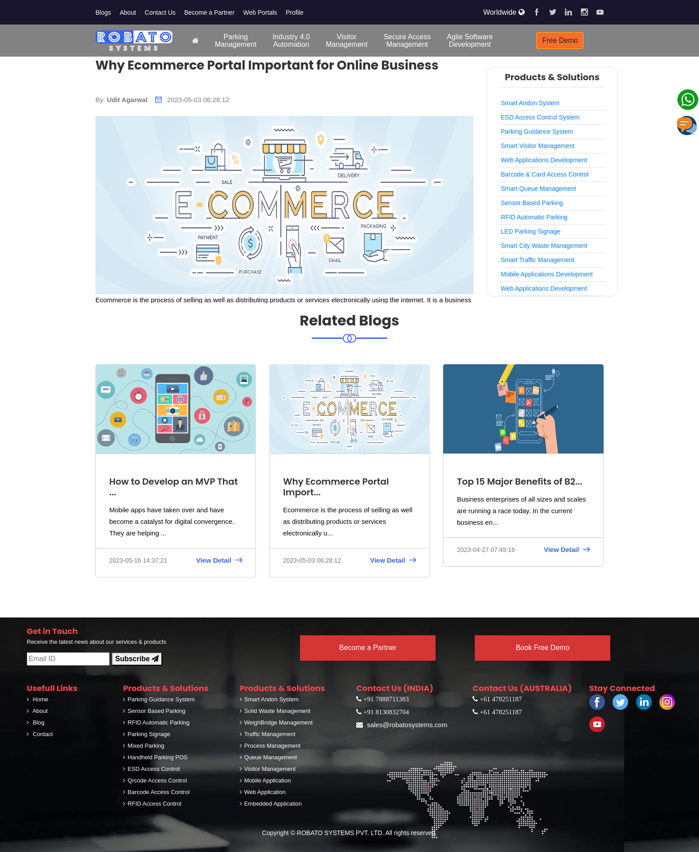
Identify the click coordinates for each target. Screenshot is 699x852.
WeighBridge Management (276, 722)
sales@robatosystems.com (401, 725)
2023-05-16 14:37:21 (138, 560)
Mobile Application (265, 780)
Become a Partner (209, 12)
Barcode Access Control (156, 792)
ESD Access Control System (540, 117)
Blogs (103, 12)
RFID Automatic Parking (534, 217)
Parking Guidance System (537, 131)
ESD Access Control (151, 769)
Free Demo (560, 40)
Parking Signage (146, 734)
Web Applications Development (544, 160)
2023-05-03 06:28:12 (312, 560)
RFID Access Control (152, 803)
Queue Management (268, 757)
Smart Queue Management (538, 188)
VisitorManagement (346, 40)
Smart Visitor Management (538, 145)
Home (37, 699)
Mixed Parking (143, 745)
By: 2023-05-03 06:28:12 (162, 100)
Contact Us (160, 12)
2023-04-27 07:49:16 (486, 549)
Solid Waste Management (275, 711)
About (127, 12)
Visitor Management (268, 769)
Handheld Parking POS (155, 757)
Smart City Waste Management (544, 245)
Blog (36, 722)
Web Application (263, 792)
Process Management (270, 745)
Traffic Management (268, 734)
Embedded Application (271, 803)
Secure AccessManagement (407, 40)
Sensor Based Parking (532, 202)
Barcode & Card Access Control (545, 174)
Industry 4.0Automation (291, 40)
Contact (40, 734)
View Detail (219, 561)
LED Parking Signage (531, 231)
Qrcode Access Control (155, 780)
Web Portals (260, 12)
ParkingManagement (235, 40)
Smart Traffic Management (538, 259)
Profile (295, 12)
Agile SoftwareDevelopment (470, 40)
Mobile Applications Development (547, 274)
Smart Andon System (530, 103)
